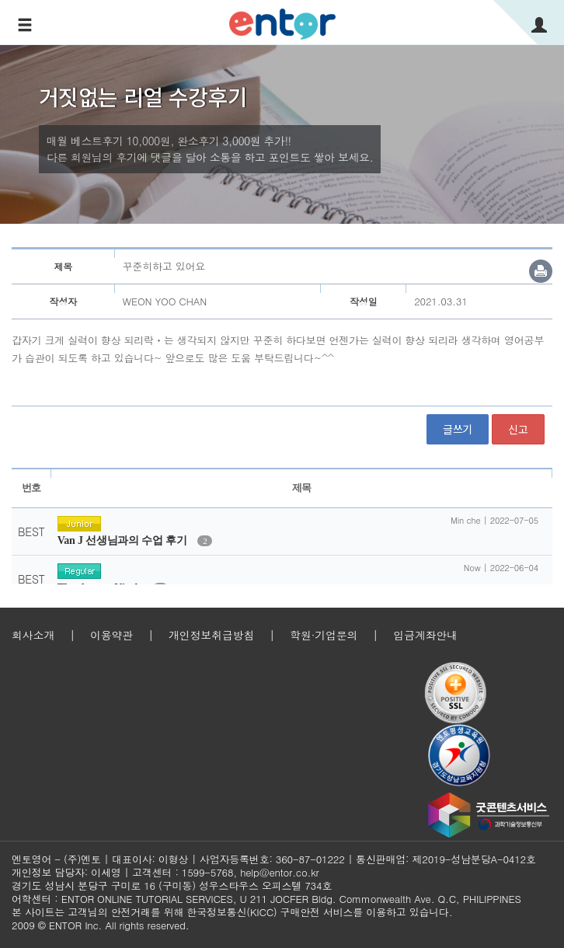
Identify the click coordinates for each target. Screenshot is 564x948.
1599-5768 (208, 872)
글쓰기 (457, 429)
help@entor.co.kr (279, 872)
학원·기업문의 (323, 635)
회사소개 (33, 635)
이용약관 (111, 635)
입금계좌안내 (425, 635)
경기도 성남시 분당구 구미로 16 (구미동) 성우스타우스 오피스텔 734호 (172, 885)
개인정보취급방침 (211, 635)
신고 (518, 429)
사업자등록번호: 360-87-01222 (272, 859)
